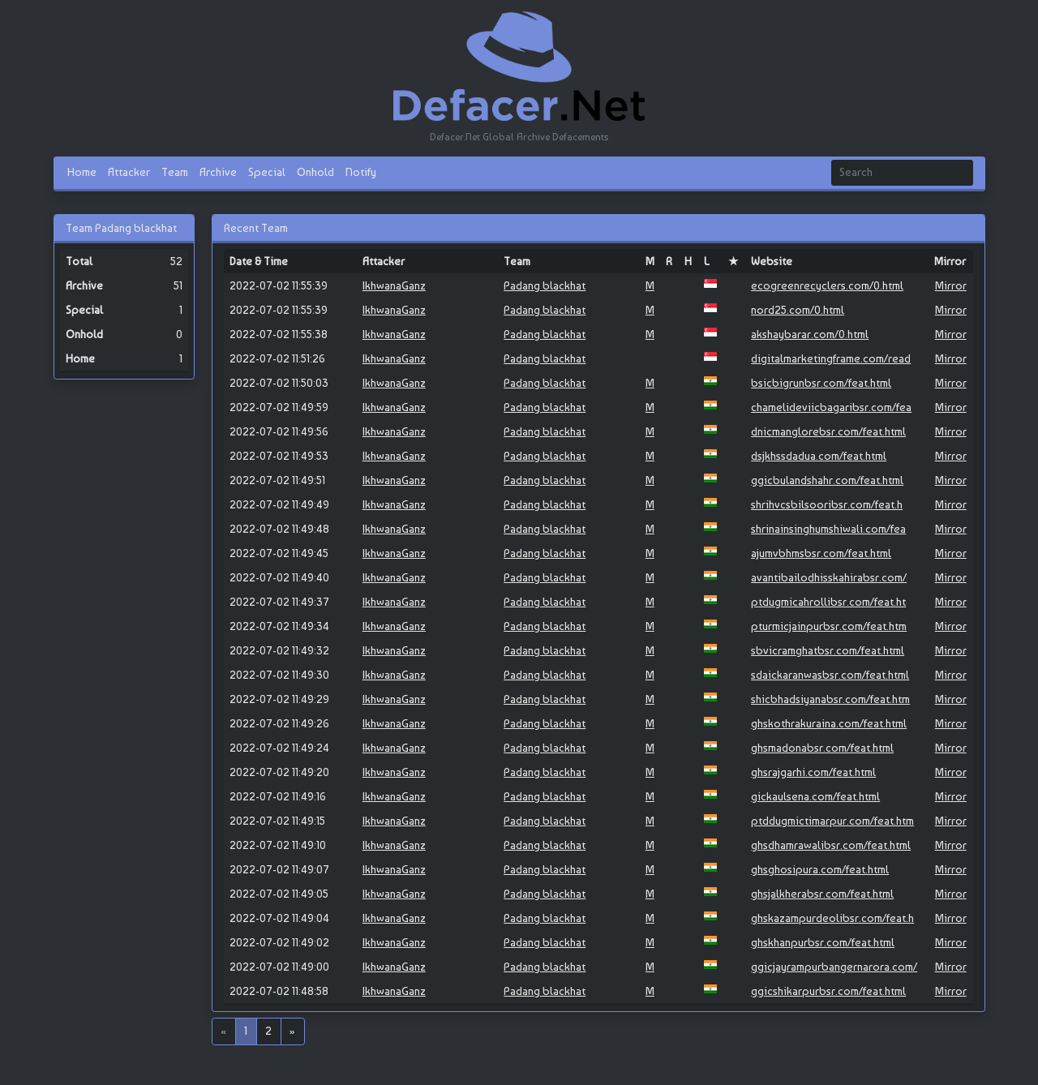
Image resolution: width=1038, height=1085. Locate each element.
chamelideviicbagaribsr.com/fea (831, 407)
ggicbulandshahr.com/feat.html (827, 480)
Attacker (129, 171)
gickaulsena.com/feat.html (815, 796)
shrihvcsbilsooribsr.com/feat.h (827, 504)
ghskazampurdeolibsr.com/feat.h (832, 917)
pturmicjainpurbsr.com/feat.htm (829, 626)
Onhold (315, 171)
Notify (360, 171)
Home (82, 171)
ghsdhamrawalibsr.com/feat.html (831, 844)
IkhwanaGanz (394, 285)
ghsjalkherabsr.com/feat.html (822, 893)
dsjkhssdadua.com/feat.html (818, 455)
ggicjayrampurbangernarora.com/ (834, 966)
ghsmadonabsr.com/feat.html (822, 747)
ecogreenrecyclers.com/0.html (827, 285)
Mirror (951, 285)
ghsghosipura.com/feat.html (820, 869)
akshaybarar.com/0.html (810, 334)
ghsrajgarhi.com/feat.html (813, 772)
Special (266, 171)
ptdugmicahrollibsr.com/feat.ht (828, 601)
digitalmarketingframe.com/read (831, 358)
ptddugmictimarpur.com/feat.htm (832, 820)
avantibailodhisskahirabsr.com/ (829, 577)
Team (174, 171)
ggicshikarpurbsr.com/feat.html (828, 990)
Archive (218, 171)
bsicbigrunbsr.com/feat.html (821, 382)
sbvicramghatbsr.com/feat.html (827, 650)
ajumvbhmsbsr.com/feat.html (821, 553)
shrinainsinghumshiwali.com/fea (828, 528)
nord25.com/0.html (797, 309)
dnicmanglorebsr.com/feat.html (828, 431)
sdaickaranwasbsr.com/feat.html (830, 674)
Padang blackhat (544, 285)
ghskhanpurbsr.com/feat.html (822, 942)
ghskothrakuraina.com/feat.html (829, 723)
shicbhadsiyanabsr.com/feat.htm (830, 699)
